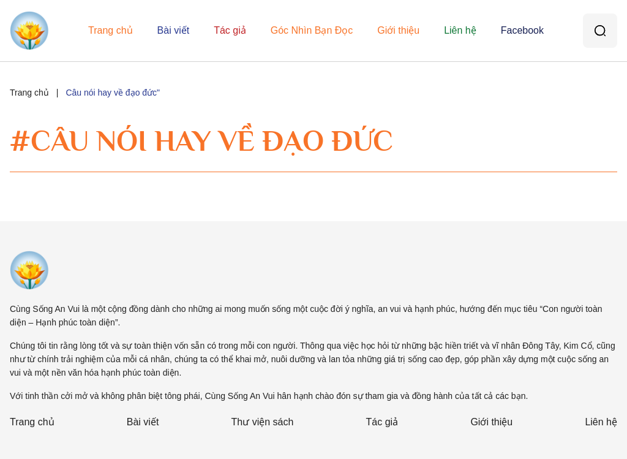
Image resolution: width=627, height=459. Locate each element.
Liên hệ (460, 30)
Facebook (522, 30)
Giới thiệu (398, 30)
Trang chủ (110, 30)
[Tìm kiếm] (600, 30)
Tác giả (230, 30)
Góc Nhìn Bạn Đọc (312, 30)
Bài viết (173, 30)
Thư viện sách (262, 422)
